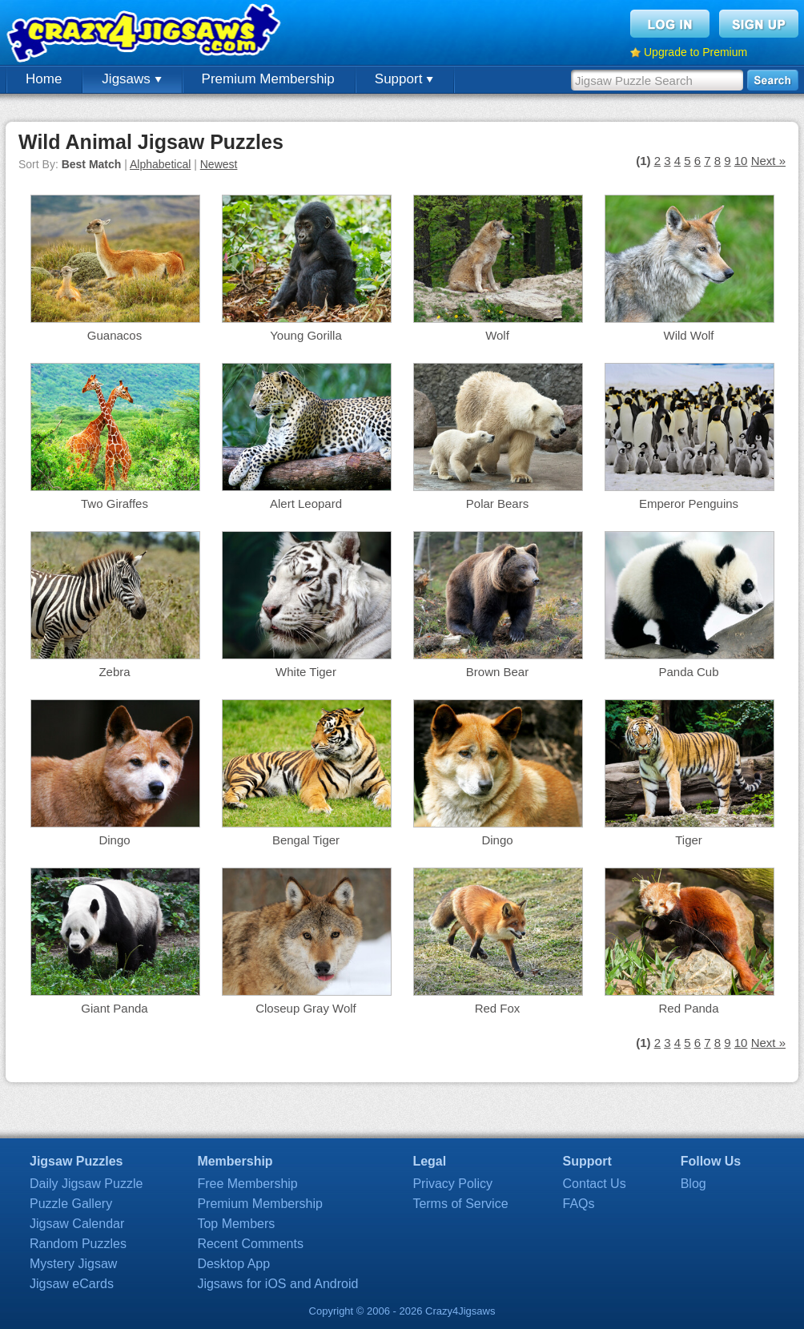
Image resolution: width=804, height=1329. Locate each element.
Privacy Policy (452, 1183)
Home (44, 79)
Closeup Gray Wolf (305, 1008)
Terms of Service (460, 1203)
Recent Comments (250, 1243)
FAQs (579, 1203)
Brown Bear (497, 672)
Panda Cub (688, 672)
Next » (768, 160)
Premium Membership (268, 79)
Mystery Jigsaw (73, 1264)
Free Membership (247, 1183)
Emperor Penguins (688, 503)
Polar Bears (497, 503)
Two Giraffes (114, 503)
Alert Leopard (306, 503)
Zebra (114, 672)
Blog (693, 1183)
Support (404, 79)
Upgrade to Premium (695, 52)
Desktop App (233, 1264)
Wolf (497, 335)
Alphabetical (160, 164)
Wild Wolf (688, 335)
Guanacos (114, 335)
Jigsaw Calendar (77, 1223)
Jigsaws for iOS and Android (277, 1284)
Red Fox (498, 1008)
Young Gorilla (306, 335)
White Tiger (305, 672)
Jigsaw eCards (72, 1284)
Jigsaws (131, 79)
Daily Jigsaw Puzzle (86, 1183)
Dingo (114, 840)
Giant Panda (114, 1008)
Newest (219, 164)
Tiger (688, 840)
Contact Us (594, 1183)
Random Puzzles (78, 1243)
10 (741, 160)
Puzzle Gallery (71, 1203)
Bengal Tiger (306, 840)
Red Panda (688, 1008)
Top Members (236, 1223)
